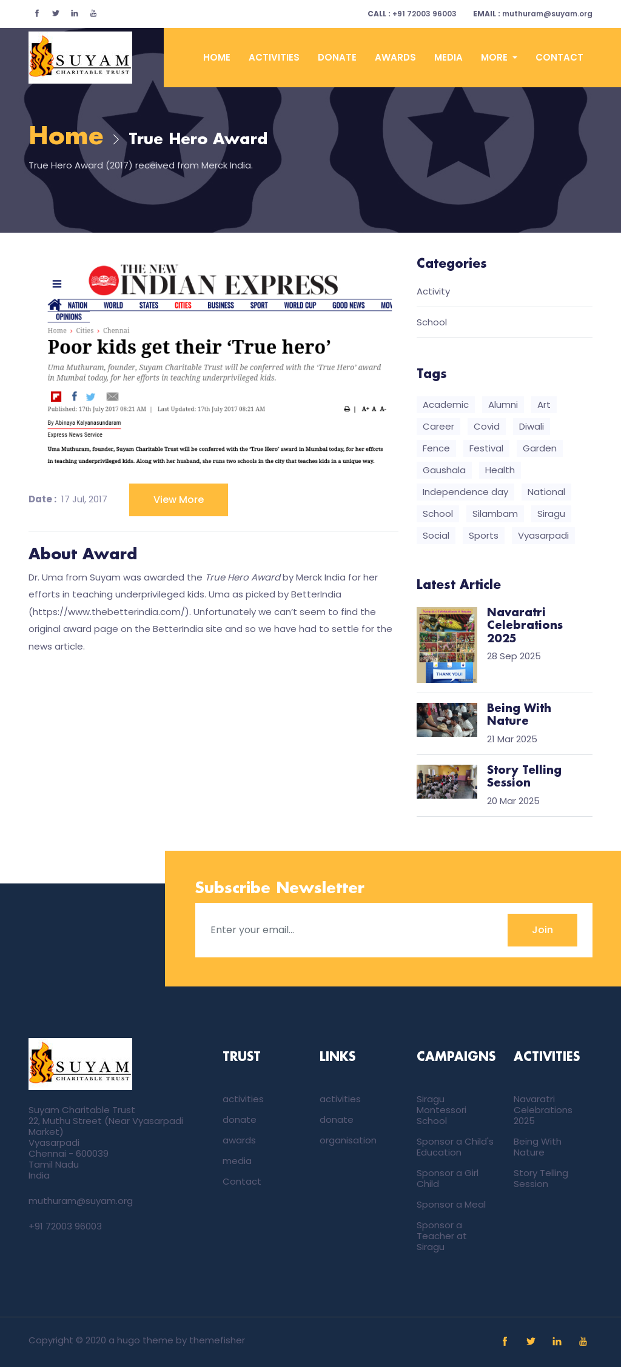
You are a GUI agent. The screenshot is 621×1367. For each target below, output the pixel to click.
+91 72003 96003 (412, 13)
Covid (487, 426)
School (432, 322)
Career (438, 426)
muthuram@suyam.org (532, 13)
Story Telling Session (541, 1178)
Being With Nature (538, 1147)
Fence (436, 448)
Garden (540, 448)
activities (274, 57)
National (546, 491)
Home (216, 57)
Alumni (503, 404)
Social (436, 535)
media (448, 57)
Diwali (531, 426)
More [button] (495, 57)
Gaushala (444, 470)
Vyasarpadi (543, 535)
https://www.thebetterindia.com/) (111, 611)
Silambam (495, 513)
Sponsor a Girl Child (447, 1178)
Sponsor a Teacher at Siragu (442, 1236)
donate (337, 57)
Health (500, 470)
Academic (446, 404)
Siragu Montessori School (441, 1110)
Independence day (465, 491)
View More (178, 500)
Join (542, 930)
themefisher (217, 1340)
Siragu (551, 513)
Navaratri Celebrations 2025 (543, 1110)
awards (395, 57)
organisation (348, 1140)
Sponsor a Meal (451, 1204)
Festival (486, 448)
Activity (433, 292)
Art (544, 404)
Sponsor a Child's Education (455, 1147)
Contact (559, 57)
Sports (483, 535)
